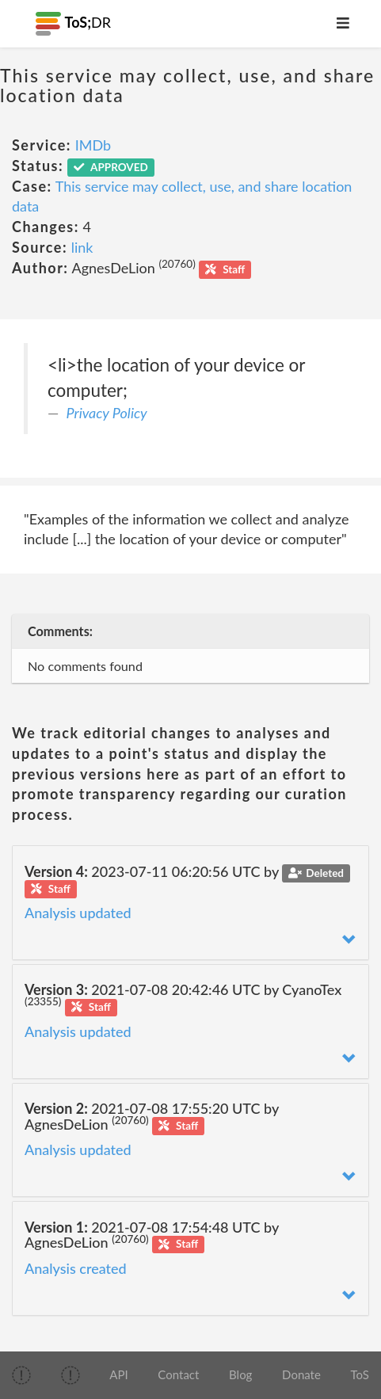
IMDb (93, 145)
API (118, 1374)
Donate (301, 1374)
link (82, 247)
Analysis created (76, 1268)
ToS (360, 1374)
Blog (240, 1374)
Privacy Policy (107, 412)
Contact (178, 1374)
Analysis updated (78, 912)
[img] (21, 1375)
